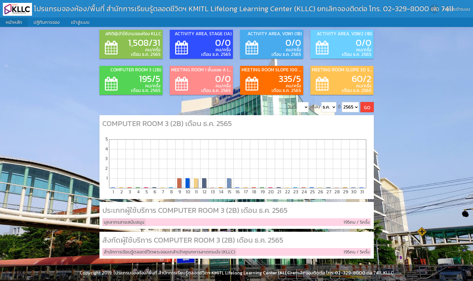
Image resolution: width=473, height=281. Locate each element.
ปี (348, 107)
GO (367, 107)
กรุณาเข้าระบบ (456, 8)
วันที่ (298, 107)
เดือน (323, 107)
